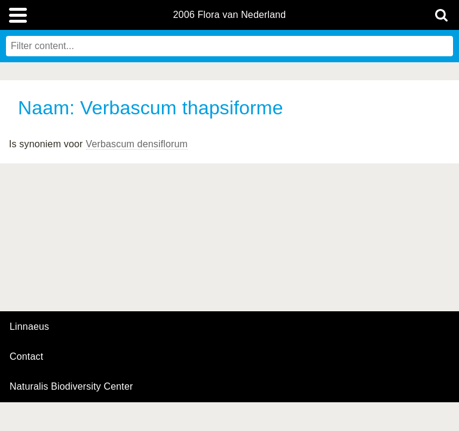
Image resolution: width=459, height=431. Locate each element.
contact (26, 356)
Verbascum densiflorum (137, 144)
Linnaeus (29, 327)
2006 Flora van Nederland (229, 15)
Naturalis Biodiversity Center (71, 386)
